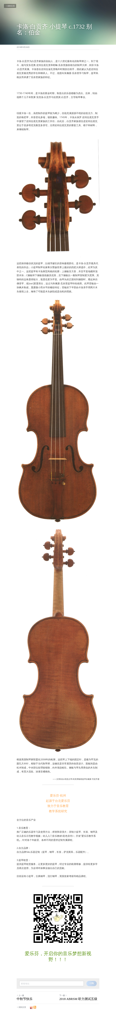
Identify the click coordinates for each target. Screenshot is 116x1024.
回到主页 (10, 6)
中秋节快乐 (25, 999)
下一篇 (63, 995)
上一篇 (20, 995)
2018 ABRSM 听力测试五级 (78, 999)
